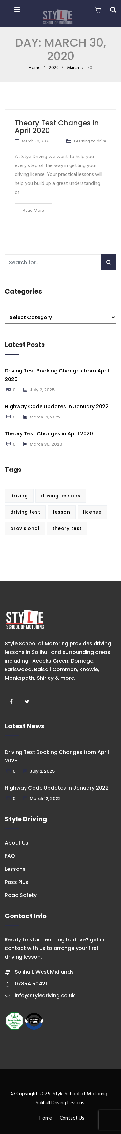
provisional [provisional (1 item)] (25, 528)
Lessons (15, 869)
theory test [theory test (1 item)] (67, 528)
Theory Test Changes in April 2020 (57, 126)
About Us (16, 843)
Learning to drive (90, 141)
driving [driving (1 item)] (19, 496)
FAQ (10, 856)
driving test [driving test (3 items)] (25, 512)
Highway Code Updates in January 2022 (57, 406)
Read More (33, 210)
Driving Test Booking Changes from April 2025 (57, 375)
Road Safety (21, 895)
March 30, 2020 (36, 141)
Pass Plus (16, 882)
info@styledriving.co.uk (45, 995)
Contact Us (72, 1118)
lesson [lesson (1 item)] (61, 512)
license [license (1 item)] (92, 512)
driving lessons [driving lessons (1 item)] (60, 496)
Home (35, 68)
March (73, 68)
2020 (54, 68)
